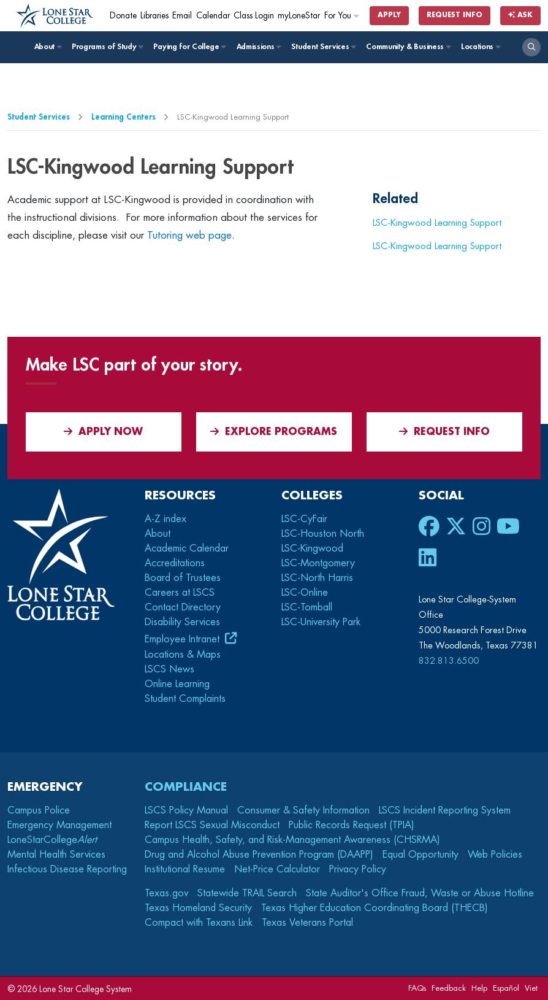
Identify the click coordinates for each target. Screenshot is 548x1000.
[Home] (55, 16)
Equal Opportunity (420, 855)
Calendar (213, 16)
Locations (480, 46)
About (47, 46)
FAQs (417, 988)
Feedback (449, 988)
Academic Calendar (187, 548)
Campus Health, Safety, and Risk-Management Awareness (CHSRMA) (292, 840)
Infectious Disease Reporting (67, 869)
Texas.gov (166, 893)
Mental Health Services (56, 855)
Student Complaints (185, 699)
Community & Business (407, 46)
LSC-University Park (320, 622)
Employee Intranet (184, 639)
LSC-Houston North (322, 534)
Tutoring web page (189, 235)
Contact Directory (183, 607)
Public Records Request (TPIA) (351, 825)
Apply (389, 15)
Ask (520, 15)
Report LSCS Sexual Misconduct (212, 825)
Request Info (454, 15)
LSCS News (169, 669)
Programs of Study (107, 46)
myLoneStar (299, 16)
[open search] (531, 47)
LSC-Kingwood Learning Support (437, 223)
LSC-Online (304, 593)
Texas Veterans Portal (307, 923)
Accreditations (175, 563)
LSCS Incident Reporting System (445, 810)
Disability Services (182, 622)
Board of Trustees (183, 578)
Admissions (258, 46)
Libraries (154, 16)
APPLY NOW (103, 431)
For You (342, 16)
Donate (123, 16)
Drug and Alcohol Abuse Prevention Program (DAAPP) (259, 855)
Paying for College (189, 46)
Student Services (322, 46)
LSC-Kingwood (312, 548)
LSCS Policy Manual (186, 810)
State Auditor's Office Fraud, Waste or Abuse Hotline (420, 893)
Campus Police (38, 810)
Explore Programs (273, 431)
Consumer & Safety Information (303, 810)
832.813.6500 (449, 660)
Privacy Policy (357, 869)
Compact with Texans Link (199, 923)
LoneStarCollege (52, 840)
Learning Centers (123, 117)
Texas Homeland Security (198, 908)
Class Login (254, 16)
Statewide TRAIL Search (247, 893)
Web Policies (495, 855)
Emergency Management (59, 825)
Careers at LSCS (180, 593)
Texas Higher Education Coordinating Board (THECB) (374, 908)
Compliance (186, 787)
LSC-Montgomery (318, 563)
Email (182, 16)
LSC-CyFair (304, 519)
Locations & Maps (183, 655)
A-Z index (165, 519)
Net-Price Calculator (277, 869)
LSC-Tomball (306, 607)
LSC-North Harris (317, 578)
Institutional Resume (185, 869)
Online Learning (177, 684)
